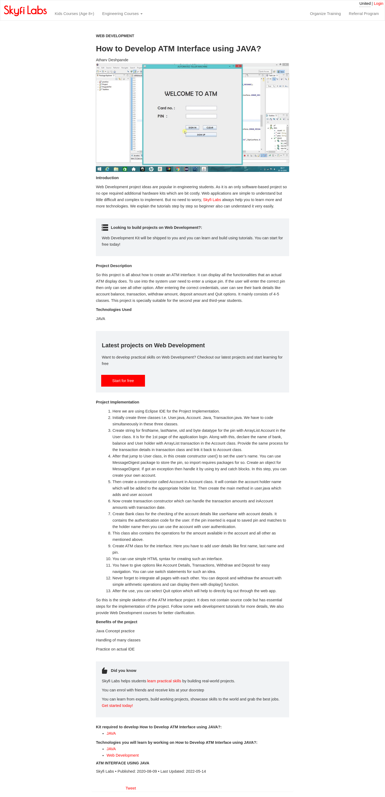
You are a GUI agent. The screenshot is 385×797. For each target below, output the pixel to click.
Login (378, 3)
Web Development (123, 755)
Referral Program (364, 13)
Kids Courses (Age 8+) (74, 13)
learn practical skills (164, 681)
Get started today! (117, 705)
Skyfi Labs (212, 200)
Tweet (130, 788)
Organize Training (325, 13)
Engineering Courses (122, 13)
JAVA (111, 733)
